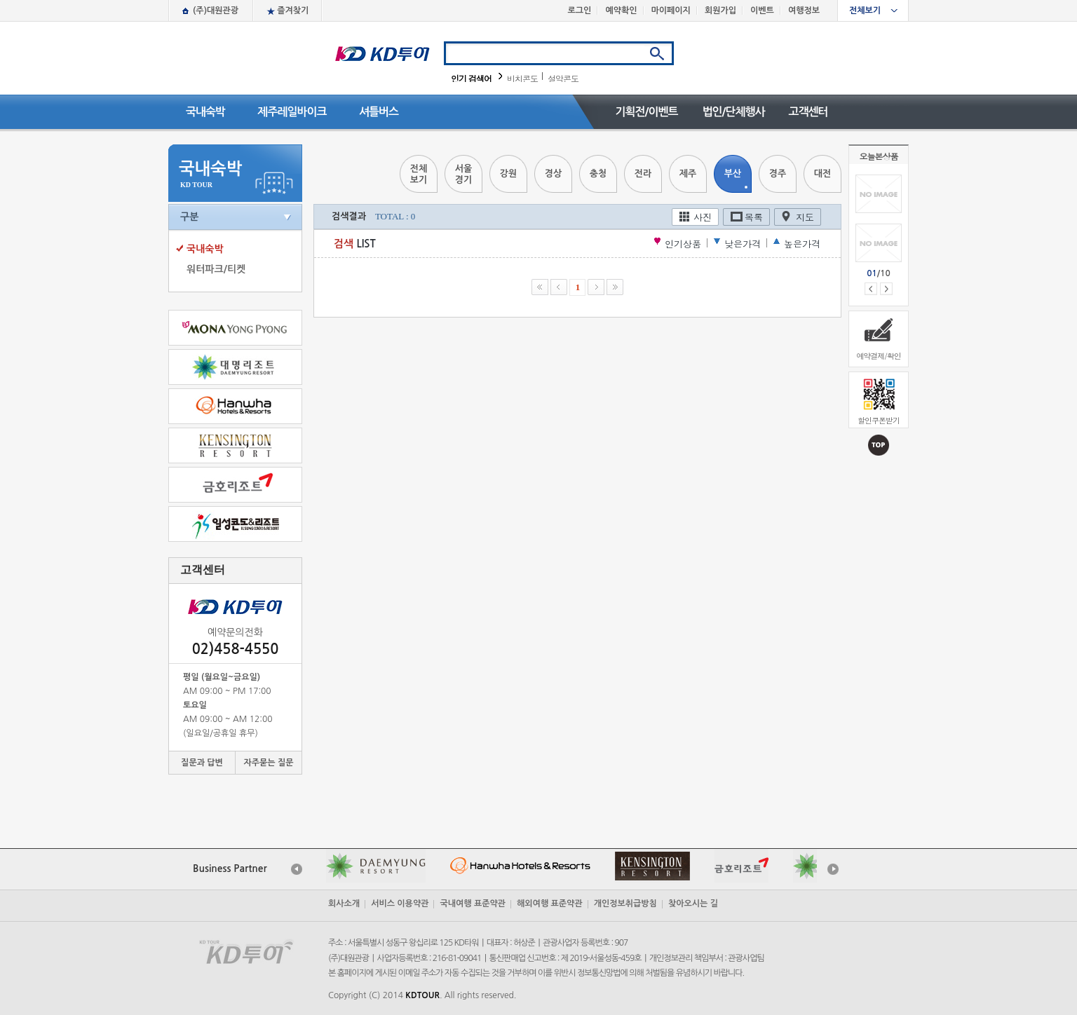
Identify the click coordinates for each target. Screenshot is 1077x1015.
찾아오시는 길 (693, 903)
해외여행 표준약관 (550, 903)
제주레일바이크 (291, 112)
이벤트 (762, 10)
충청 (598, 173)
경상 (553, 173)
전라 (643, 173)
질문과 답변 (202, 762)
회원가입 (720, 10)
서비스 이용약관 (399, 903)
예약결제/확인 (878, 355)
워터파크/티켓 (216, 269)
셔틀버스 (378, 112)
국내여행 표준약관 (473, 903)
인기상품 (683, 243)
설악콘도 (563, 78)
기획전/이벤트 (646, 112)
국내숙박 (205, 112)
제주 (687, 173)
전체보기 (865, 10)
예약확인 (621, 10)
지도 (805, 217)
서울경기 (463, 174)
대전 (822, 173)
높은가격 (802, 243)
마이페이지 (671, 10)
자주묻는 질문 (268, 762)
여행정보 (804, 10)
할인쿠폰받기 (879, 420)
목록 (754, 217)
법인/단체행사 (733, 112)
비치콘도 (522, 78)
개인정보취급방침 (625, 903)
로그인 (580, 10)
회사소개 (344, 903)
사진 (702, 217)
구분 (189, 217)
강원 (508, 173)
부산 (732, 173)
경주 (777, 173)
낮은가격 (742, 243)
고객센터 (807, 112)
